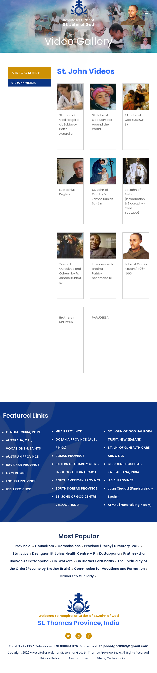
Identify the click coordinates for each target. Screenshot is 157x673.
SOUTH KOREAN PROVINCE (76, 488)
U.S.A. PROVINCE (120, 480)
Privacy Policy (50, 658)
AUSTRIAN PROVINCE (22, 456)
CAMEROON (15, 473)
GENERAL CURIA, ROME (23, 432)
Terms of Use (78, 658)
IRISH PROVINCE (18, 489)
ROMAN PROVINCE (69, 456)
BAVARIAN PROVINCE (22, 465)
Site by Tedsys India (111, 658)
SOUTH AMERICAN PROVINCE (78, 480)
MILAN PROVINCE (68, 431)
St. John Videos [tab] (23, 83)
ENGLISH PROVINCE (21, 481)
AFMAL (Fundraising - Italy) (130, 505)
